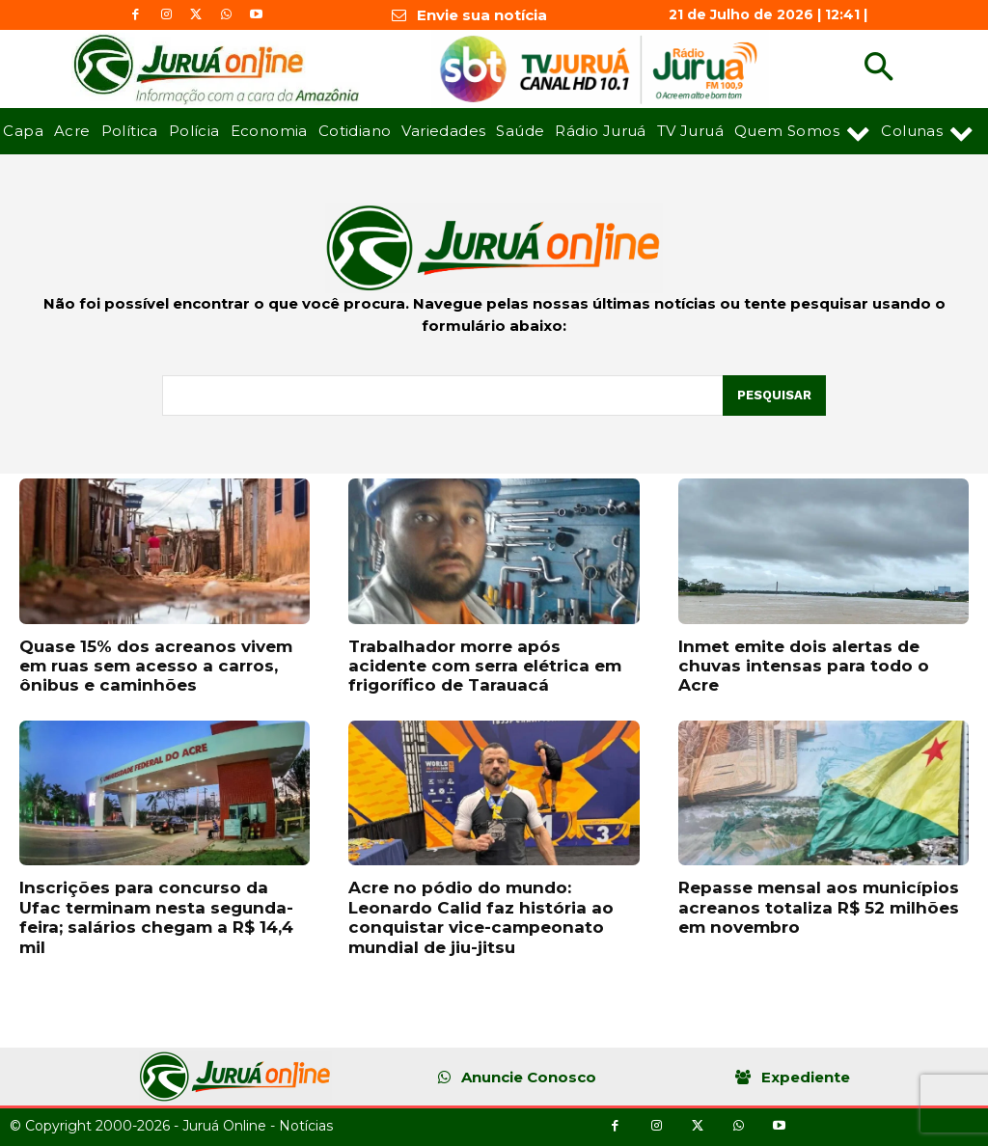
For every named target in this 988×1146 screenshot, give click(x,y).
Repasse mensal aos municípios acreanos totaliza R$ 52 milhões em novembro (818, 907)
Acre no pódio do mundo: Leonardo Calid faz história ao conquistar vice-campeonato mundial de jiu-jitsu (481, 917)
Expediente (805, 1077)
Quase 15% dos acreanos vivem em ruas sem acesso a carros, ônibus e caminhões (155, 666)
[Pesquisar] (774, 395)
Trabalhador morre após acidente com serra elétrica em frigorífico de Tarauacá (484, 666)
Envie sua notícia (482, 15)
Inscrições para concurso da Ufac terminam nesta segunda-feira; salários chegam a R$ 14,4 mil (156, 917)
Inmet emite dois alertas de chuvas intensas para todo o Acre (803, 666)
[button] (878, 69)
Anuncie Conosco (528, 1077)
